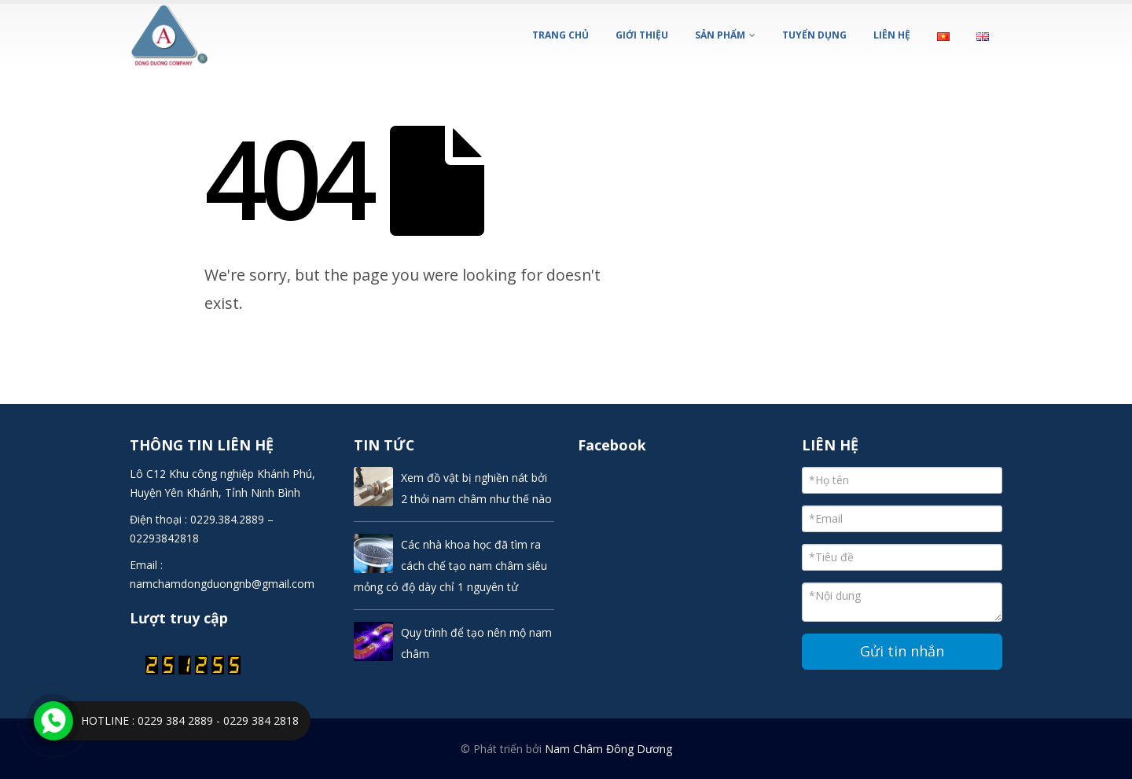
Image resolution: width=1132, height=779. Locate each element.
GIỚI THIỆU (642, 35)
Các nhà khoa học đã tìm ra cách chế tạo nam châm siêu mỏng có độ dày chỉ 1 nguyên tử (450, 565)
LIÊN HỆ (891, 35)
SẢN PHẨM (720, 35)
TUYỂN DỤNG (814, 35)
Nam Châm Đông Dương (608, 748)
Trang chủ (560, 35)
